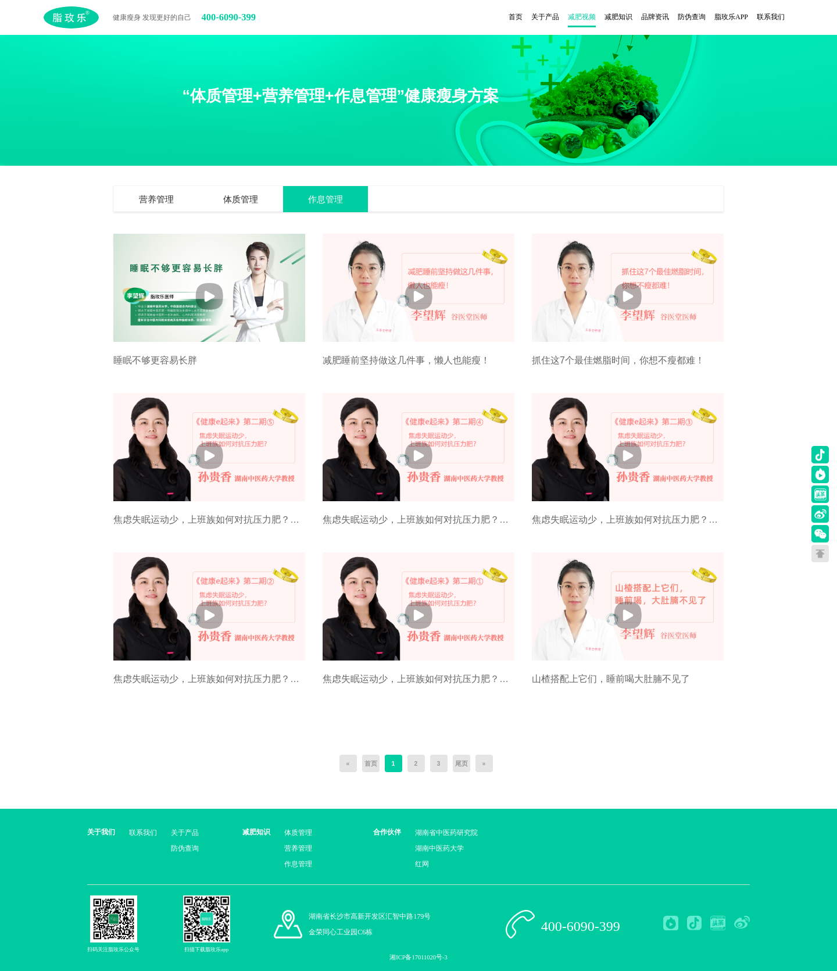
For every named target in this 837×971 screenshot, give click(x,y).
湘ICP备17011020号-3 (418, 957)
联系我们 (143, 833)
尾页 (461, 763)
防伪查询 (185, 848)
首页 (370, 763)
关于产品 (185, 833)
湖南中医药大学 (439, 848)
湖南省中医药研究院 (446, 833)
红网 (422, 864)
